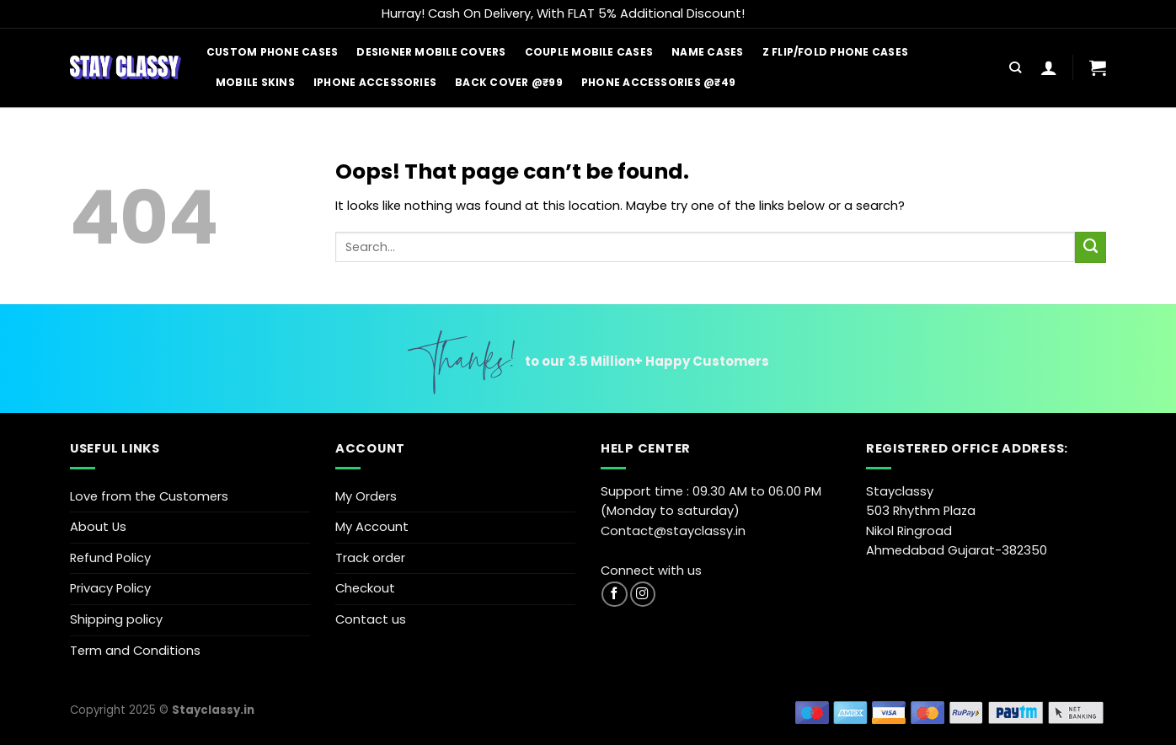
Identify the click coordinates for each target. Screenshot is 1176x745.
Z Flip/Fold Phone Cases (835, 52)
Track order (370, 557)
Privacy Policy (110, 588)
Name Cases (707, 52)
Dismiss (771, 13)
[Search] (1015, 67)
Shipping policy (116, 619)
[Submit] (1090, 247)
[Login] (1048, 67)
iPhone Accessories (374, 82)
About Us (98, 526)
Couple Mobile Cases (589, 52)
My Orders (366, 496)
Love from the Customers (149, 496)
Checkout (365, 588)
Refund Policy (110, 557)
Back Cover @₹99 (509, 82)
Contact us (370, 619)
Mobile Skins (255, 82)
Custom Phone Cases (272, 52)
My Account (372, 526)
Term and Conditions (135, 650)
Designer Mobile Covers (430, 52)
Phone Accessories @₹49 (658, 82)
